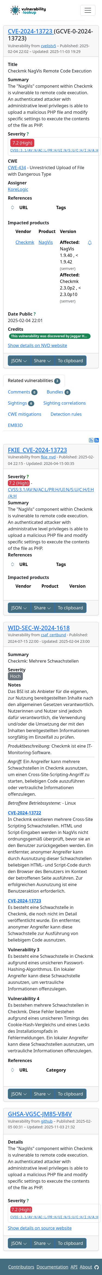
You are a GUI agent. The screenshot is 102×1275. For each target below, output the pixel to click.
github (46, 1121)
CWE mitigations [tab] (24, 414)
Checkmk (25, 242)
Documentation (52, 1267)
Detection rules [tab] (66, 414)
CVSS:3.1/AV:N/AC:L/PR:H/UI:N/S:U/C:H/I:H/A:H (54, 151)
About (86, 1267)
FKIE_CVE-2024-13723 (37, 450)
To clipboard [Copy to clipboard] (70, 361)
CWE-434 (17, 168)
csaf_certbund (53, 634)
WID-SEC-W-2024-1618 (39, 628)
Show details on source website (40, 1228)
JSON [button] (19, 361)
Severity (18, 134)
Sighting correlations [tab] (65, 403)
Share (42, 361)
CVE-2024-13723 (31, 31)
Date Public (22, 314)
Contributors (21, 1267)
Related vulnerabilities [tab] (34, 380)
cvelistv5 (48, 45)
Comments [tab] (23, 392)
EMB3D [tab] (15, 425)
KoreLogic (18, 189)
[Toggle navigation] (87, 10)
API (74, 1267)
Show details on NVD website (37, 345)
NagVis (46, 242)
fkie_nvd (48, 456)
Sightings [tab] (21, 403)
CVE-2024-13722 (24, 813)
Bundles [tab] (58, 392)
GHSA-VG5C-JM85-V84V (40, 1114)
